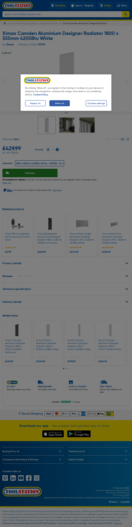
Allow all (59, 103)
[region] (66, 92)
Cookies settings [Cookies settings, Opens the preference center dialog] (96, 103)
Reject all (35, 103)
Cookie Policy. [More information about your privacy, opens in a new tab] (40, 94)
